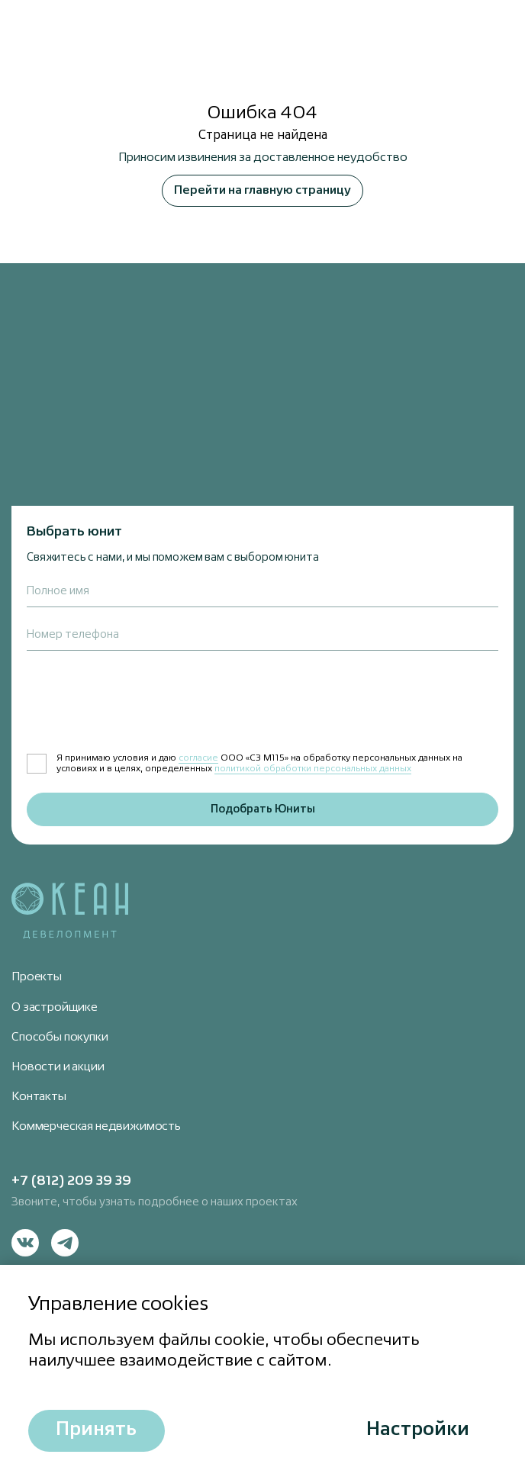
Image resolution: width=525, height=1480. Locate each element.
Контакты (38, 1097)
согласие (198, 758)
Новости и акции (58, 1067)
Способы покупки (59, 1037)
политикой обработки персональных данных (312, 769)
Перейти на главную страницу (262, 191)
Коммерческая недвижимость (96, 1127)
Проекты (36, 977)
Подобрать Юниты (263, 809)
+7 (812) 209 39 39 (71, 1181)
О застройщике (54, 1008)
